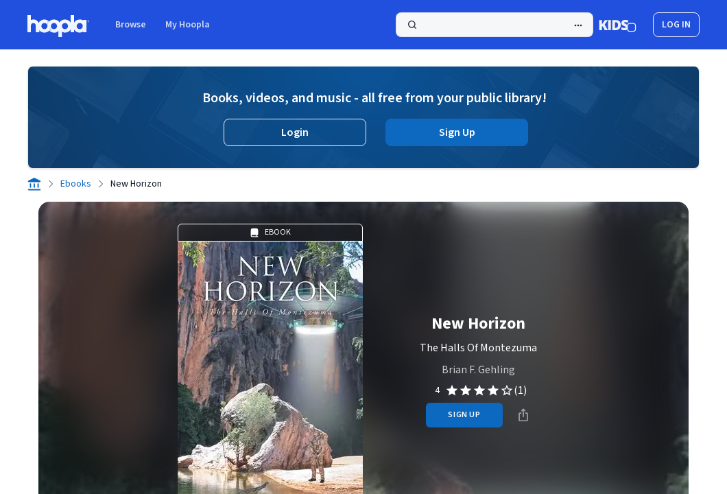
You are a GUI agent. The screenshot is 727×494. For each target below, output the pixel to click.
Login (295, 132)
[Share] (523, 415)
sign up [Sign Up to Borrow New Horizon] (464, 415)
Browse (130, 25)
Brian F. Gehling (478, 369)
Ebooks (75, 184)
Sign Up (457, 132)
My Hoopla (187, 25)
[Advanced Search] (578, 25)
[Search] (494, 24)
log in (676, 25)
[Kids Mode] (617, 25)
